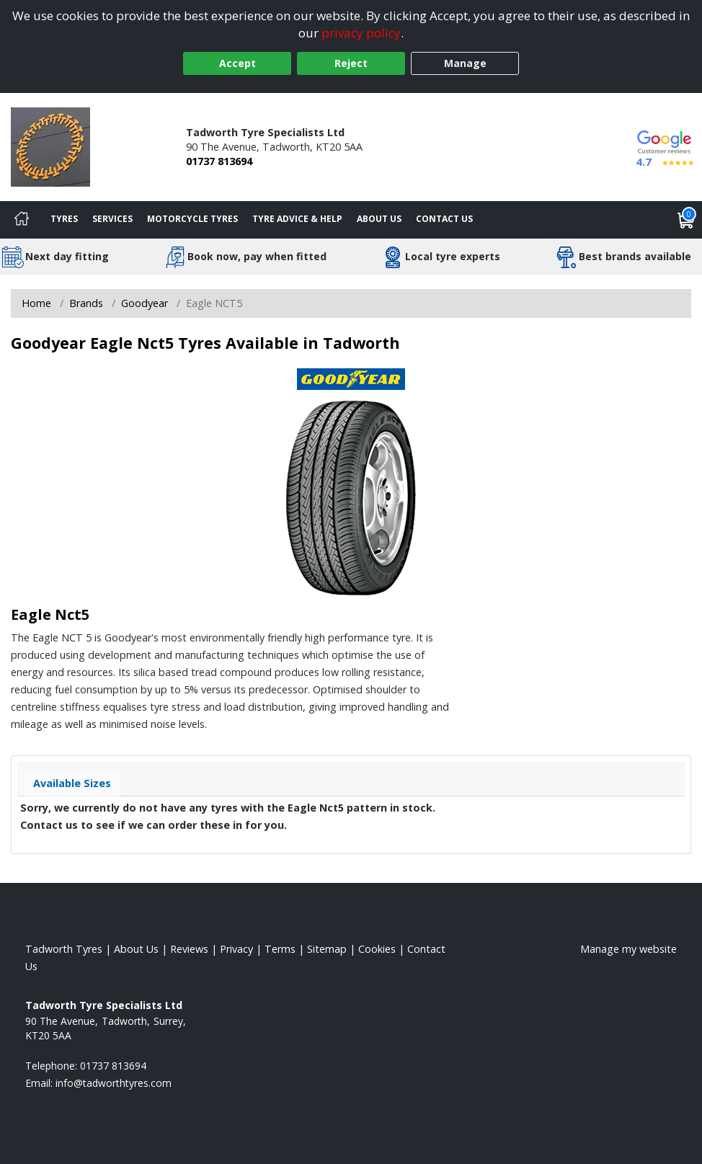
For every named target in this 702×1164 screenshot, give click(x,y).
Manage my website (628, 949)
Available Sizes (72, 783)
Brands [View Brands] (86, 303)
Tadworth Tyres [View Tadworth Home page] (63, 949)
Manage (465, 63)
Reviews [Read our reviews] (189, 949)
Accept (237, 63)
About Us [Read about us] (136, 949)
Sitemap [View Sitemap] (327, 949)
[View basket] (686, 220)
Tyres (64, 219)
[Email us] (113, 1083)
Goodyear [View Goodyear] (144, 303)
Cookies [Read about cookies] (377, 949)
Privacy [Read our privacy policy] (236, 949)
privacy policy (361, 33)
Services (112, 219)
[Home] (21, 220)
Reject (351, 63)
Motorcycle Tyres (192, 219)
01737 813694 (219, 161)
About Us (379, 219)
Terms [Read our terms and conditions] (280, 949)
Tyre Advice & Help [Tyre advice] (297, 219)
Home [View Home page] (36, 303)
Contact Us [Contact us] (444, 219)
